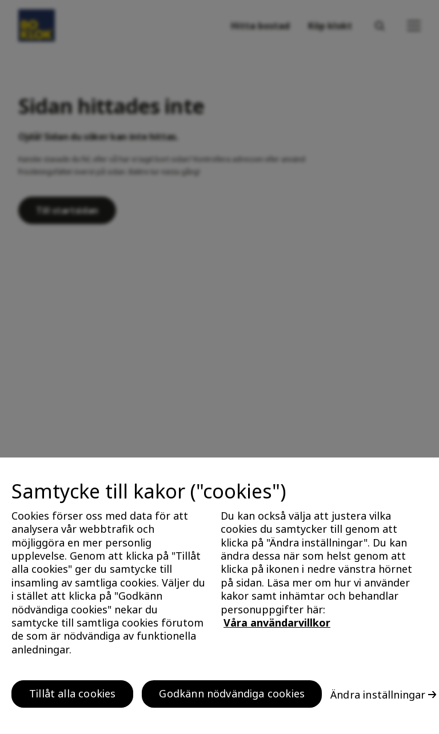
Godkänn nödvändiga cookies (232, 697)
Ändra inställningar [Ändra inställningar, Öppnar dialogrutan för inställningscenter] (377, 697)
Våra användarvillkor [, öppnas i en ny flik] (277, 625)
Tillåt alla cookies (72, 697)
